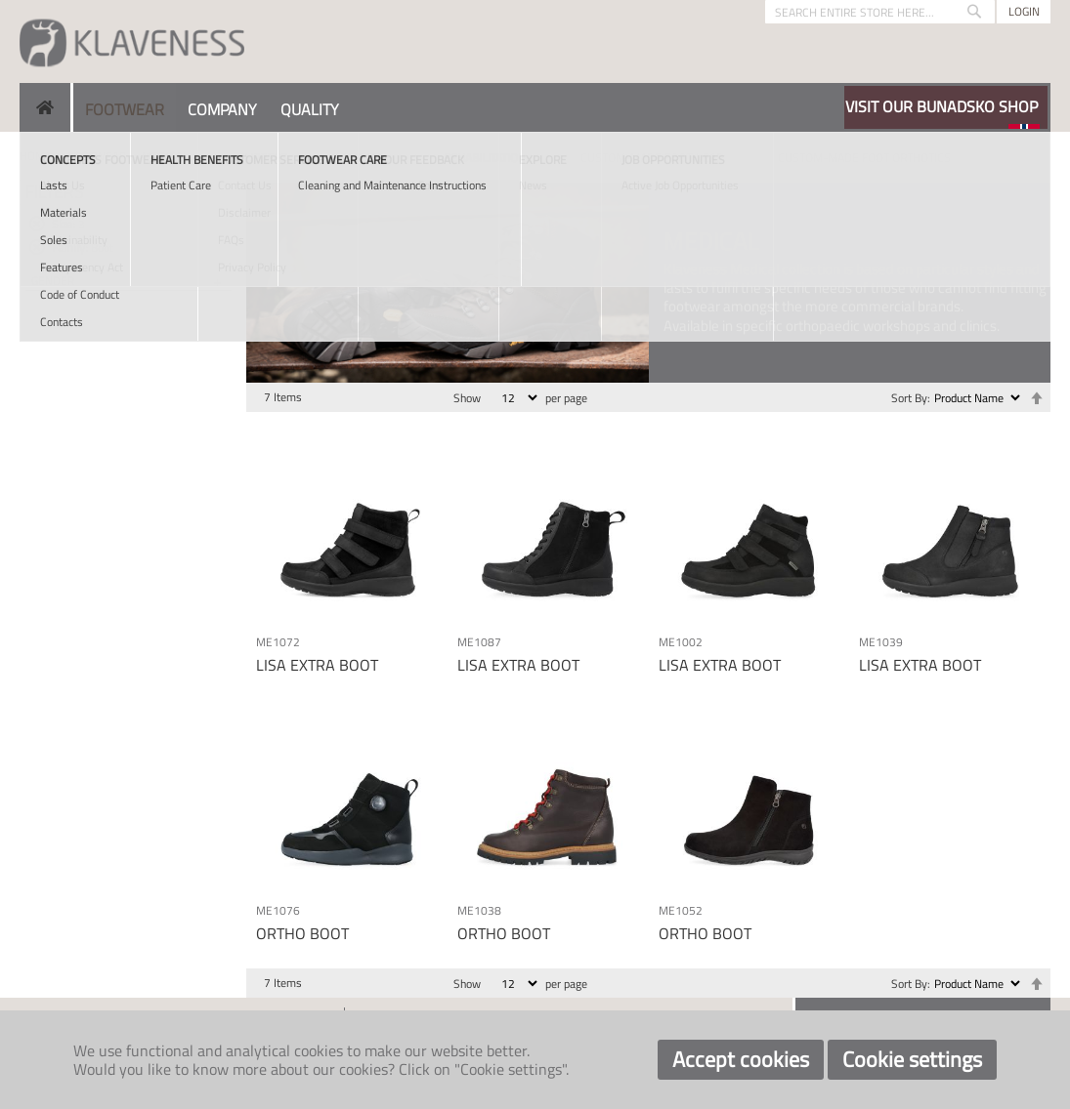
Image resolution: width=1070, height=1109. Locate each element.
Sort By (909, 398)
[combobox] (880, 11)
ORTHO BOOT (302, 933)
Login (1024, 11)
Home (36, 155)
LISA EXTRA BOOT (317, 665)
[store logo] (132, 41)
